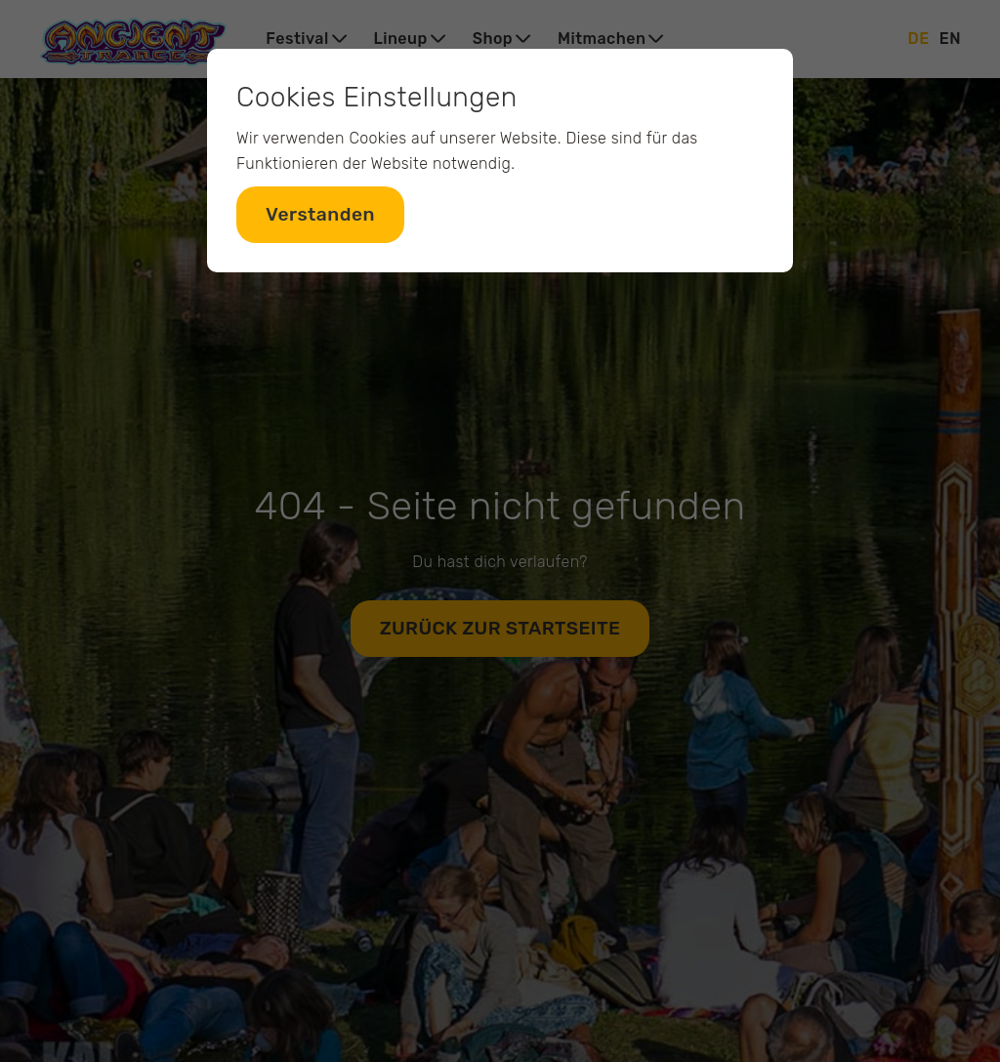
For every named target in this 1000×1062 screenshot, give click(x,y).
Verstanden (320, 214)
